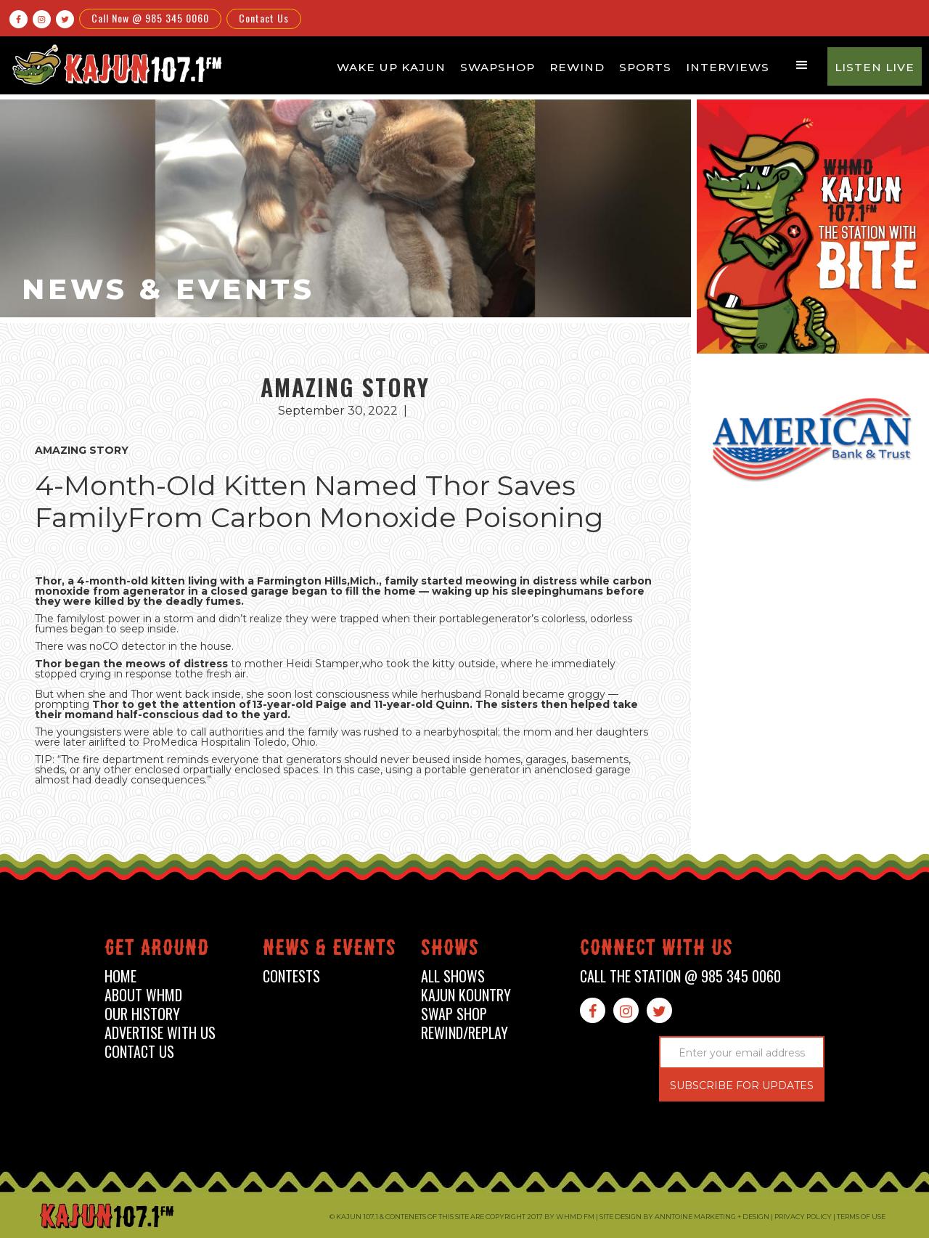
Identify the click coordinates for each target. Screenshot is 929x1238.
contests (291, 976)
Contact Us (264, 17)
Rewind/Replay (464, 1033)
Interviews (727, 67)
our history (142, 1014)
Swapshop (497, 67)
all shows (453, 976)
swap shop (454, 1014)
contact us (139, 1051)
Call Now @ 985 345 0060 (150, 17)
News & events (329, 950)
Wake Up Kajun (391, 67)
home (120, 976)
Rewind (577, 67)
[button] (802, 65)
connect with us (656, 950)
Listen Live (874, 67)
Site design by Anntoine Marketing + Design (684, 1217)
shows (450, 950)
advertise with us (160, 1033)
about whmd (143, 995)
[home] (114, 64)
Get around (157, 950)
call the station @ (680, 976)
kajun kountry (466, 995)
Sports (645, 67)
